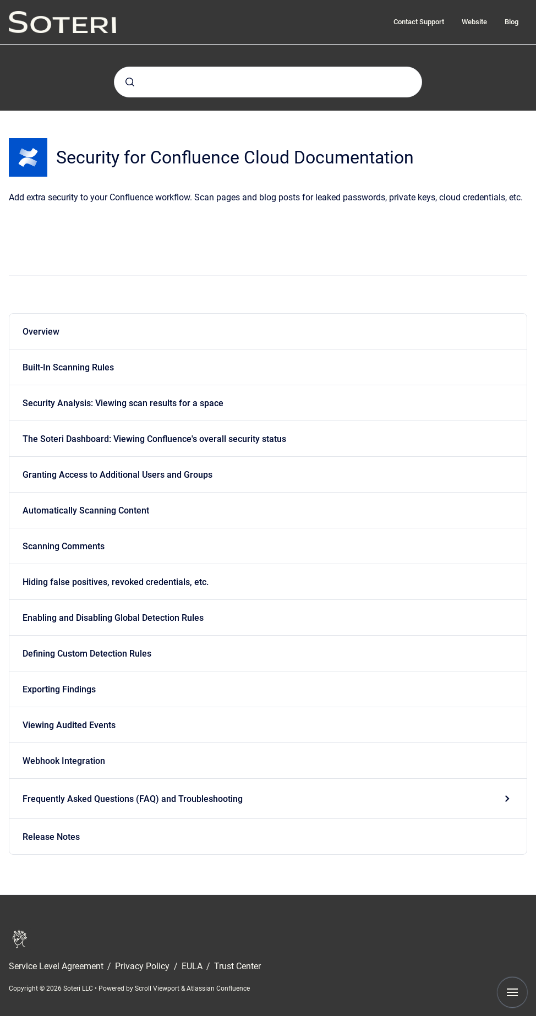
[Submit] (130, 82)
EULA (193, 966)
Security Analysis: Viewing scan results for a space (123, 403)
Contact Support (418, 22)
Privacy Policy (143, 966)
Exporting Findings (59, 689)
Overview (41, 331)
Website (474, 22)
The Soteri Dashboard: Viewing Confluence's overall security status (154, 439)
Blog (511, 22)
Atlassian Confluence (218, 988)
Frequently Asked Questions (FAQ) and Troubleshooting (133, 799)
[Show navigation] (512, 992)
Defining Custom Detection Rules (87, 653)
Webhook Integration (64, 761)
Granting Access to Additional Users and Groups (117, 474)
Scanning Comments (64, 546)
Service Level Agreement (57, 966)
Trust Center (237, 966)
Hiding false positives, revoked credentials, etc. (116, 582)
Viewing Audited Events (69, 725)
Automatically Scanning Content (86, 510)
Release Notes (51, 837)
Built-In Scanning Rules (68, 367)
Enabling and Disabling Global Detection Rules (113, 618)
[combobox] (268, 82)
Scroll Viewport (158, 988)
